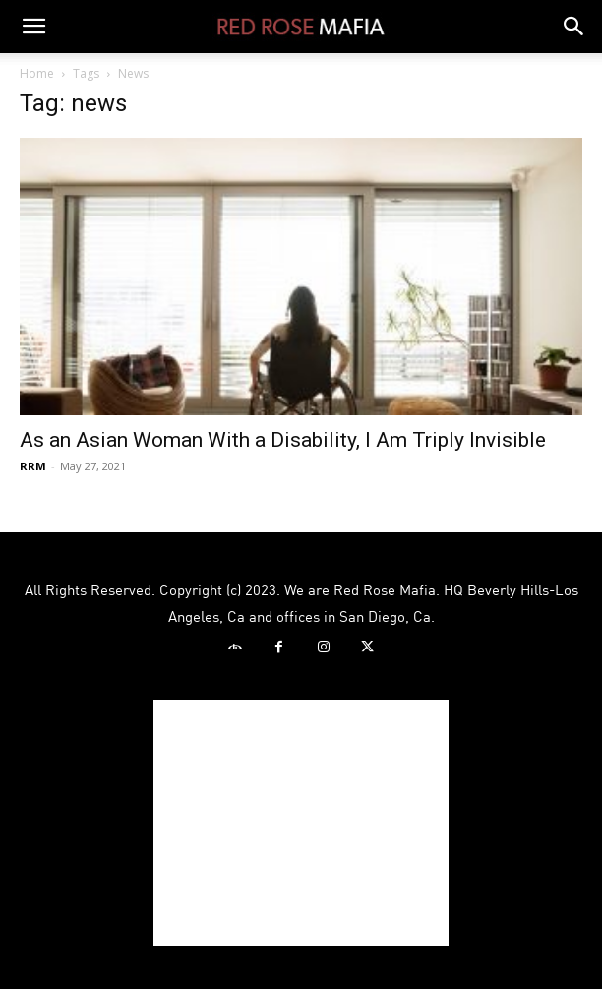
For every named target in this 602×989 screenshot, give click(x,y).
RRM (33, 466)
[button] (33, 26)
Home (37, 73)
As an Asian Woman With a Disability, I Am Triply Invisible (283, 440)
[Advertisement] (301, 823)
